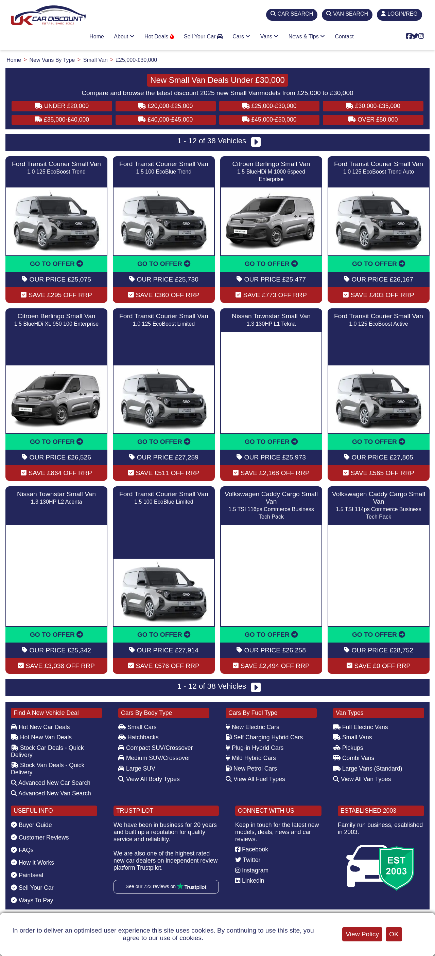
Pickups (348, 747)
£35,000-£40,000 (62, 119)
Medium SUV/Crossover (154, 758)
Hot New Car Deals (40, 727)
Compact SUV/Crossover (155, 747)
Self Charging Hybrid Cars (264, 737)
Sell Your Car (203, 36)
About (124, 36)
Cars (241, 36)
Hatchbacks (138, 737)
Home (96, 36)
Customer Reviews (40, 837)
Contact (344, 36)
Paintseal (27, 875)
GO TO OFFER (56, 263)
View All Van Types (362, 779)
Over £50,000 (373, 119)
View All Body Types (149, 779)
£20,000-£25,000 (165, 106)
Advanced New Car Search (50, 782)
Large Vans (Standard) (367, 768)
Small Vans (352, 737)
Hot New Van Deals (41, 737)
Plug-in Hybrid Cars (254, 747)
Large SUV (136, 768)
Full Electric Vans (360, 727)
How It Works (32, 862)
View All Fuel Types (255, 779)
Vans (269, 36)
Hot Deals (159, 36)
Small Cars (137, 727)
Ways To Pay (32, 900)
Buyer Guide (31, 825)
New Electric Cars (252, 727)
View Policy (362, 934)
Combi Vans (353, 758)
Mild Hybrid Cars (251, 758)
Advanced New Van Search (51, 793)
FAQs (22, 850)
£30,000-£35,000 (373, 106)
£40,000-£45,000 (165, 119)
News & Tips (307, 36)
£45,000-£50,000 (269, 119)
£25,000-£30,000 (269, 106)
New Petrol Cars (251, 768)
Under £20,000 (62, 106)
